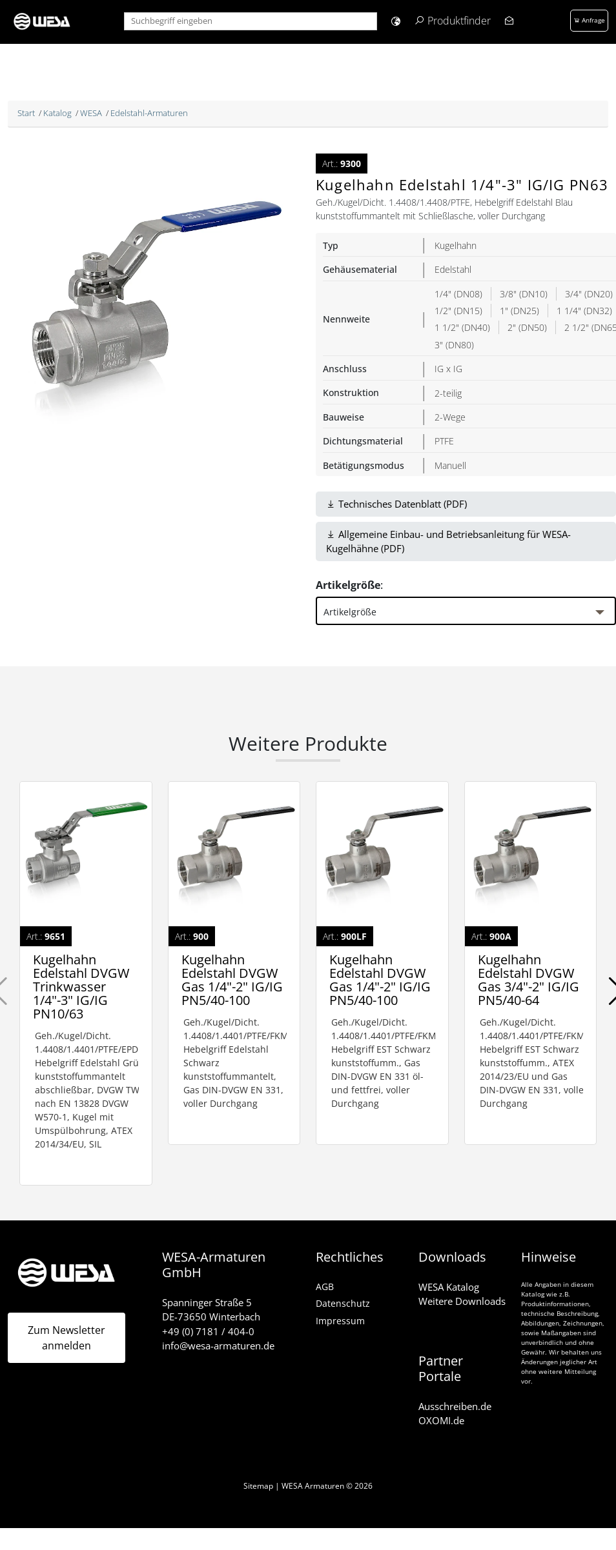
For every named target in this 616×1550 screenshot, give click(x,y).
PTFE (444, 441)
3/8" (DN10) (524, 294)
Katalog (57, 113)
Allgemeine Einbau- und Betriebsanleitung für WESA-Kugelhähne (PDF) (448, 541)
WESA (91, 113)
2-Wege (450, 417)
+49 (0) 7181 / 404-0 (208, 1331)
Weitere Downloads (462, 1301)
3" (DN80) (454, 345)
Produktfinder (459, 21)
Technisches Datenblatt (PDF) (396, 503)
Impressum (340, 1321)
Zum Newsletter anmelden (66, 1338)
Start (26, 113)
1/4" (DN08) (458, 294)
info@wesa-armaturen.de (218, 1345)
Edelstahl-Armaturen (149, 113)
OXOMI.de (441, 1420)
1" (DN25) (519, 310)
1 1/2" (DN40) (462, 327)
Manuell (450, 465)
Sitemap (258, 1485)
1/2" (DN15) (458, 310)
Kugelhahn (456, 245)
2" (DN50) (527, 327)
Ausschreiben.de (454, 1406)
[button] (395, 20)
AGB (325, 1286)
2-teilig (448, 393)
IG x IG (448, 369)
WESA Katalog (448, 1286)
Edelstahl (453, 269)
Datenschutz (343, 1303)
